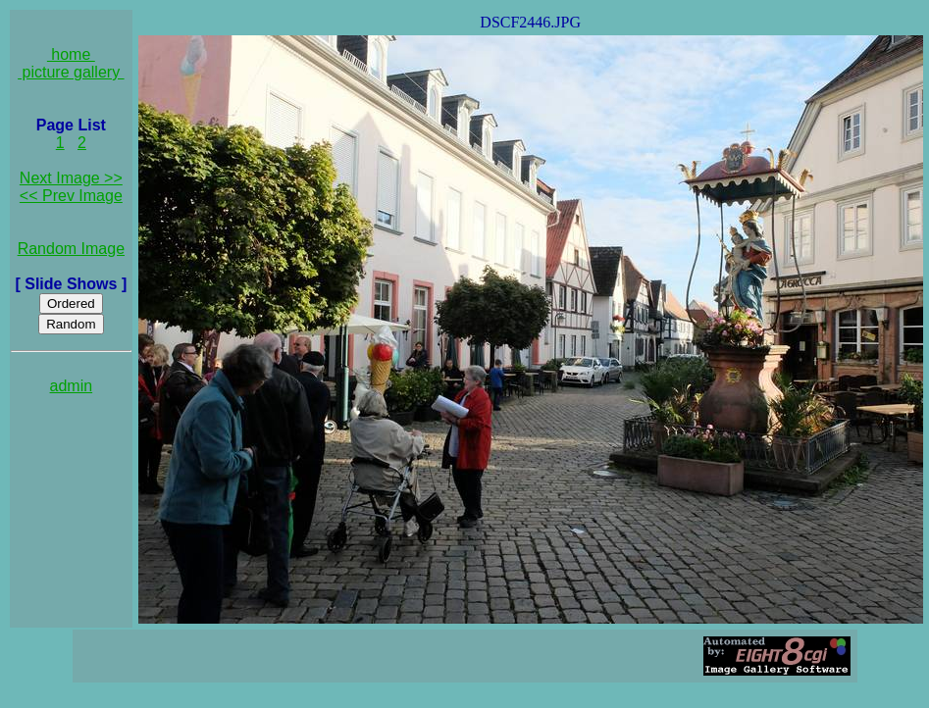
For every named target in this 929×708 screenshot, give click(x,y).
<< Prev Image (71, 195)
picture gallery (71, 72)
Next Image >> (71, 178)
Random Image (71, 248)
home (71, 54)
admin (71, 386)
